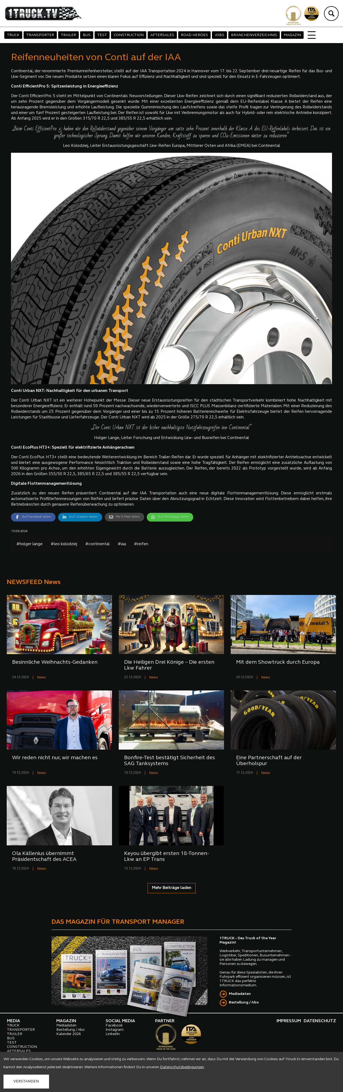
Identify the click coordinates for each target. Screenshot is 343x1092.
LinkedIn (113, 1034)
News (41, 677)
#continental (97, 544)
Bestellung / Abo (244, 1003)
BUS (87, 35)
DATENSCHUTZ (320, 1021)
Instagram (115, 1030)
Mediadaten (240, 994)
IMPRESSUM (289, 1021)
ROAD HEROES (194, 35)
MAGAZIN (292, 35)
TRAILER (68, 35)
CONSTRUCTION (129, 35)
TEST (102, 35)
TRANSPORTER (40, 35)
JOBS (219, 35)
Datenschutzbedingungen (182, 1067)
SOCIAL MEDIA (120, 1021)
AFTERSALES (162, 35)
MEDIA (13, 1021)
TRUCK (13, 35)
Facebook (114, 1026)
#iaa (122, 544)
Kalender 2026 (68, 1034)
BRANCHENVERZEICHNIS (254, 35)
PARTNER (164, 1021)
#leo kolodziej (64, 544)
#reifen (141, 544)
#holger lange (29, 544)
